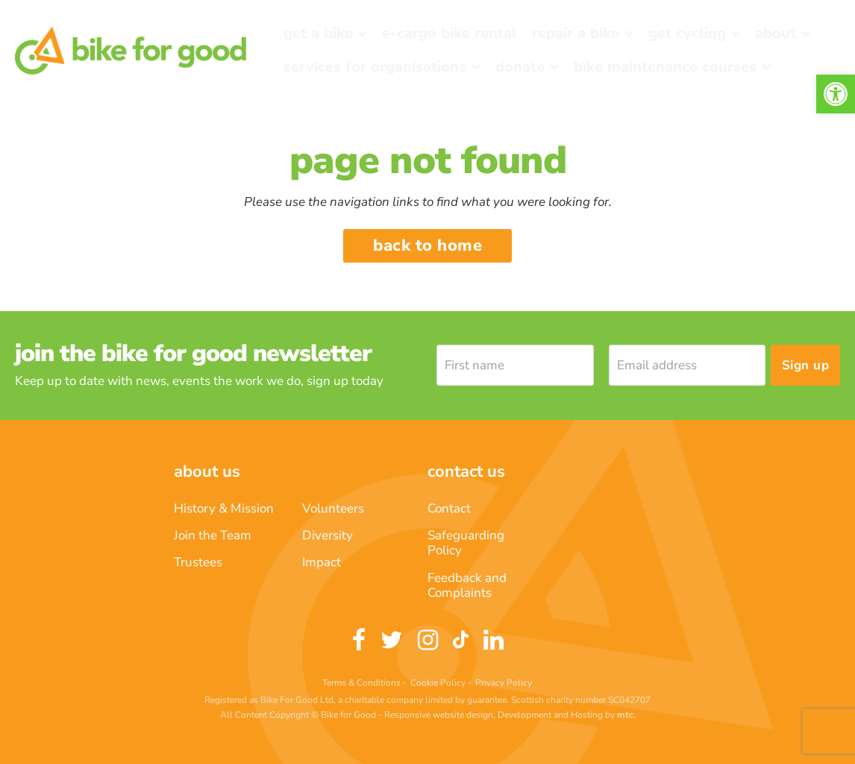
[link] (835, 94)
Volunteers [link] (333, 508)
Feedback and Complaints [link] (467, 585)
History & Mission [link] (224, 508)
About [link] (775, 33)
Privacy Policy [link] (503, 683)
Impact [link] (321, 562)
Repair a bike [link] (575, 33)
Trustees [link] (198, 562)
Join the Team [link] (212, 535)
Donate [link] (520, 67)
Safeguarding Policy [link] (466, 543)
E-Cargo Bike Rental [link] (449, 33)
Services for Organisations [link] (375, 67)
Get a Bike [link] (318, 33)
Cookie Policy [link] (438, 683)
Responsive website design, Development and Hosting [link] (493, 715)
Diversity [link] (327, 535)
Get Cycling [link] (687, 33)
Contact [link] (449, 508)
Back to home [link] (427, 245)
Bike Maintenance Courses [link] (665, 67)
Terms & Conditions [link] (361, 683)
